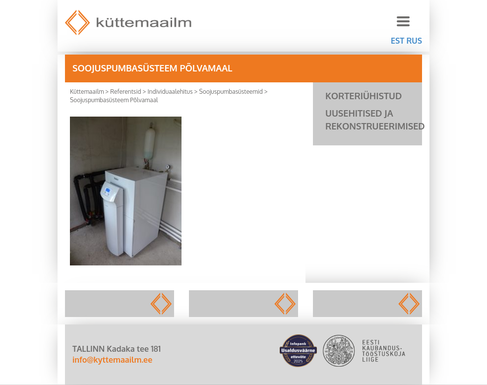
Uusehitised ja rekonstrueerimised (373, 119)
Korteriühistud (363, 95)
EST (397, 41)
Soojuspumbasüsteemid (230, 91)
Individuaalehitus (169, 91)
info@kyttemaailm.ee (112, 360)
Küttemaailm (87, 91)
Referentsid (125, 91)
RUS (414, 41)
